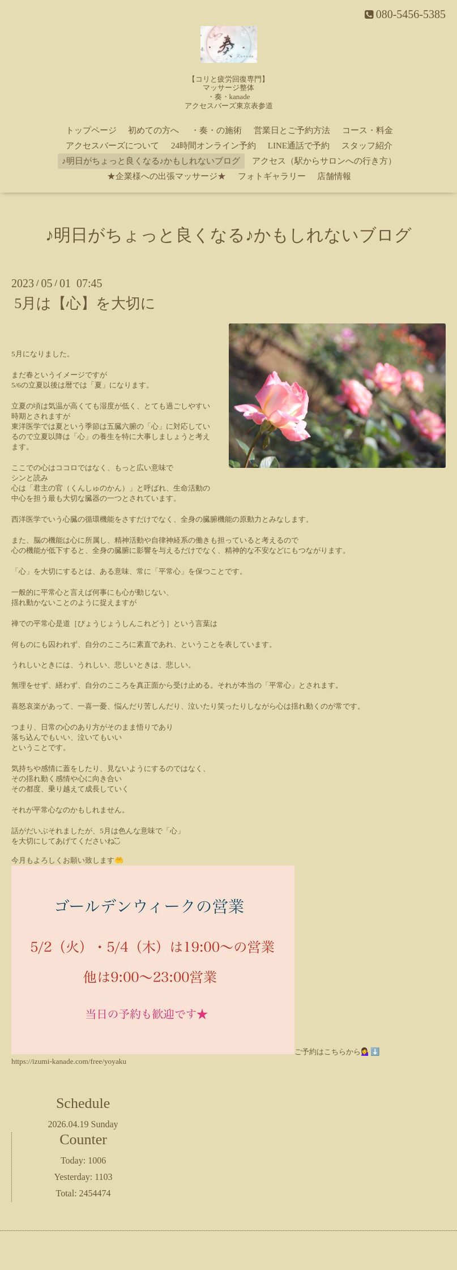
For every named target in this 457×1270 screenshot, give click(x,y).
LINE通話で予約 (299, 145)
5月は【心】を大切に (85, 303)
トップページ (91, 130)
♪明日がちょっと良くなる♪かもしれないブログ (151, 160)
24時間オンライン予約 (213, 145)
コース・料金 (367, 130)
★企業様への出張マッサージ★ (166, 176)
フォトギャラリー (272, 176)
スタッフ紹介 (366, 145)
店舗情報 (334, 176)
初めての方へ (153, 130)
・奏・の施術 (216, 130)
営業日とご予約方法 (292, 130)
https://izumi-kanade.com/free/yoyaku (68, 1061)
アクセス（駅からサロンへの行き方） (324, 160)
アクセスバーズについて (112, 145)
